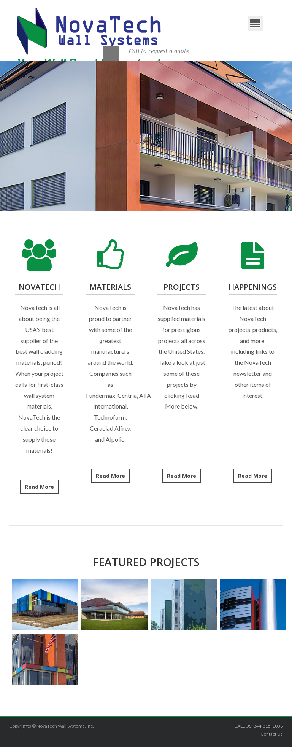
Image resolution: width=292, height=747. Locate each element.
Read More (39, 486)
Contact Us (271, 734)
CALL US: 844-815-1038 (258, 726)
